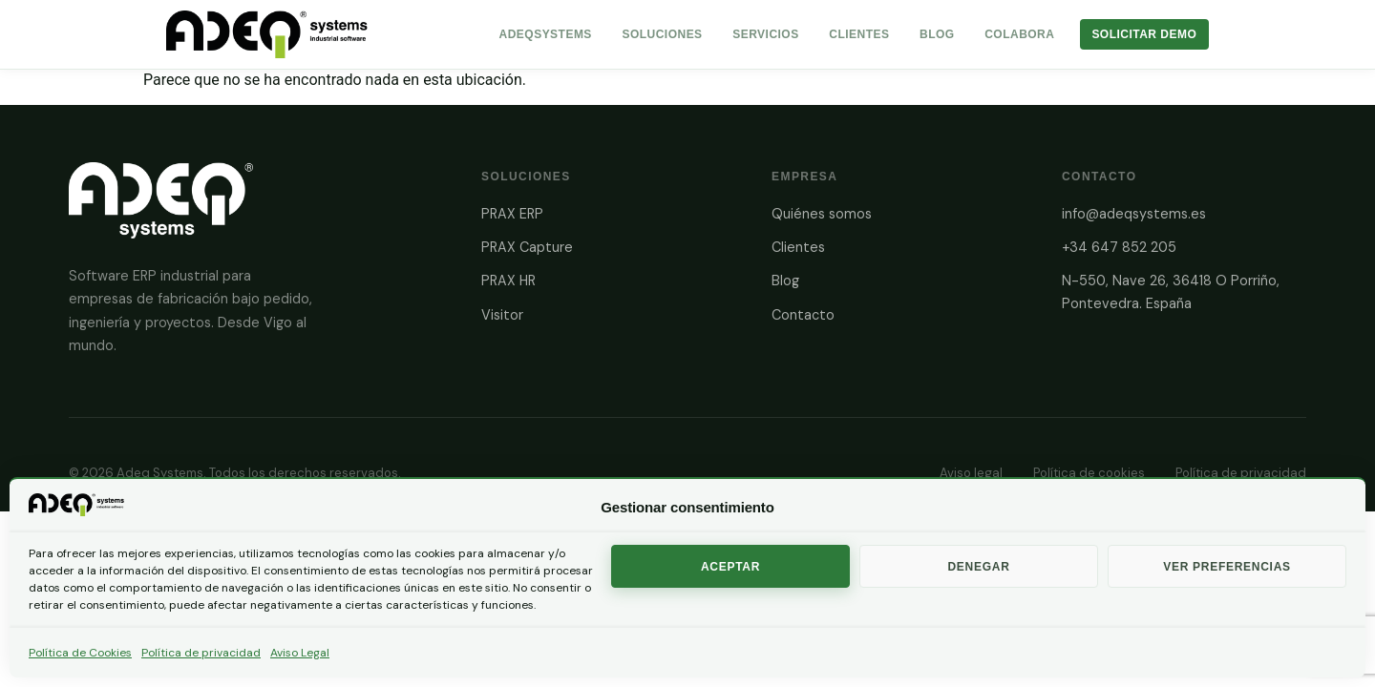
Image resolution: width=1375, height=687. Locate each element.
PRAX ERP (512, 213)
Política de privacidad (201, 652)
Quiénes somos (822, 213)
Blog (937, 34)
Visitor (502, 314)
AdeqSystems (545, 34)
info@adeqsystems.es (1134, 213)
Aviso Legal (299, 652)
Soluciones (662, 34)
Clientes (859, 34)
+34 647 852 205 (1119, 247)
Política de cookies (1089, 473)
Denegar (978, 566)
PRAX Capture (527, 247)
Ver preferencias (1227, 566)
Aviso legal (971, 473)
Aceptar (730, 566)
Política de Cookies (80, 652)
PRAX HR (508, 280)
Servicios (765, 34)
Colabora (1019, 34)
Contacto (803, 314)
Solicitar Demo (1143, 34)
